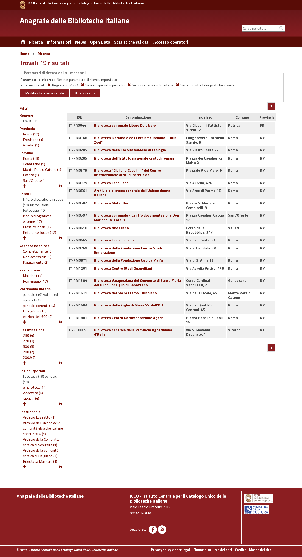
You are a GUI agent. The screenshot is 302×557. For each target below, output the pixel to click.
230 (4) (28, 335)
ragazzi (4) (31, 398)
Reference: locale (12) (39, 232)
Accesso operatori (170, 42)
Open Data (100, 42)
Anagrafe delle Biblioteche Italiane (74, 20)
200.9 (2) (30, 357)
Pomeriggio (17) (35, 281)
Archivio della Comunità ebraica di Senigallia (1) (41, 442)
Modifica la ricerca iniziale (44, 93)
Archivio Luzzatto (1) (39, 417)
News (80, 42)
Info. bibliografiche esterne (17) (37, 218)
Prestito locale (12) (38, 227)
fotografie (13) (34, 311)
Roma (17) (31, 134)
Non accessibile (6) (37, 257)
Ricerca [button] (36, 42)
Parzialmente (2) (35, 262)
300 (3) (28, 346)
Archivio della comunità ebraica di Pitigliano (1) (40, 453)
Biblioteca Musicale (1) (40, 461)
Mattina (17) (32, 275)
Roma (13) (31, 158)
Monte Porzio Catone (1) (42, 169)
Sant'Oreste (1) (35, 180)
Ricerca (44, 53)
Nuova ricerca (84, 93)
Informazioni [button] (59, 42)
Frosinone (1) (33, 139)
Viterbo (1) (31, 145)
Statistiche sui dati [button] (131, 42)
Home (24, 53)
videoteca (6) (33, 393)
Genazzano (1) (34, 164)
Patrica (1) (31, 175)
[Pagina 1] (271, 106)
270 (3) (28, 341)
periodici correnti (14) (39, 305)
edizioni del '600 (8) (37, 316)
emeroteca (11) (35, 387)
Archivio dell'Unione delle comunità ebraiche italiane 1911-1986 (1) (43, 428)
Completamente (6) (38, 251)
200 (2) (28, 352)
